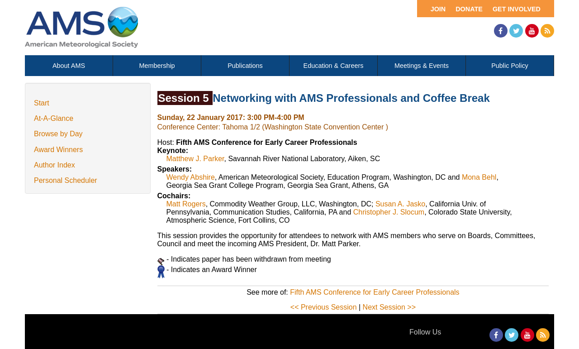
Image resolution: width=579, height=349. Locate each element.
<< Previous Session (323, 307)
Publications (245, 65)
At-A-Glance (53, 118)
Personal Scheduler (65, 180)
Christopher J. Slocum (388, 212)
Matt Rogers (186, 204)
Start (41, 103)
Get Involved (517, 9)
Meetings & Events (421, 65)
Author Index (54, 165)
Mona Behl (479, 177)
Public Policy (509, 65)
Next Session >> (389, 307)
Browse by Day (58, 134)
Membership (157, 65)
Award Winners (58, 149)
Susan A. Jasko (400, 204)
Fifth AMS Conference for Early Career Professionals (374, 292)
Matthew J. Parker (195, 159)
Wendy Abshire (190, 177)
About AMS (68, 65)
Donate (469, 9)
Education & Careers (334, 65)
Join (438, 9)
